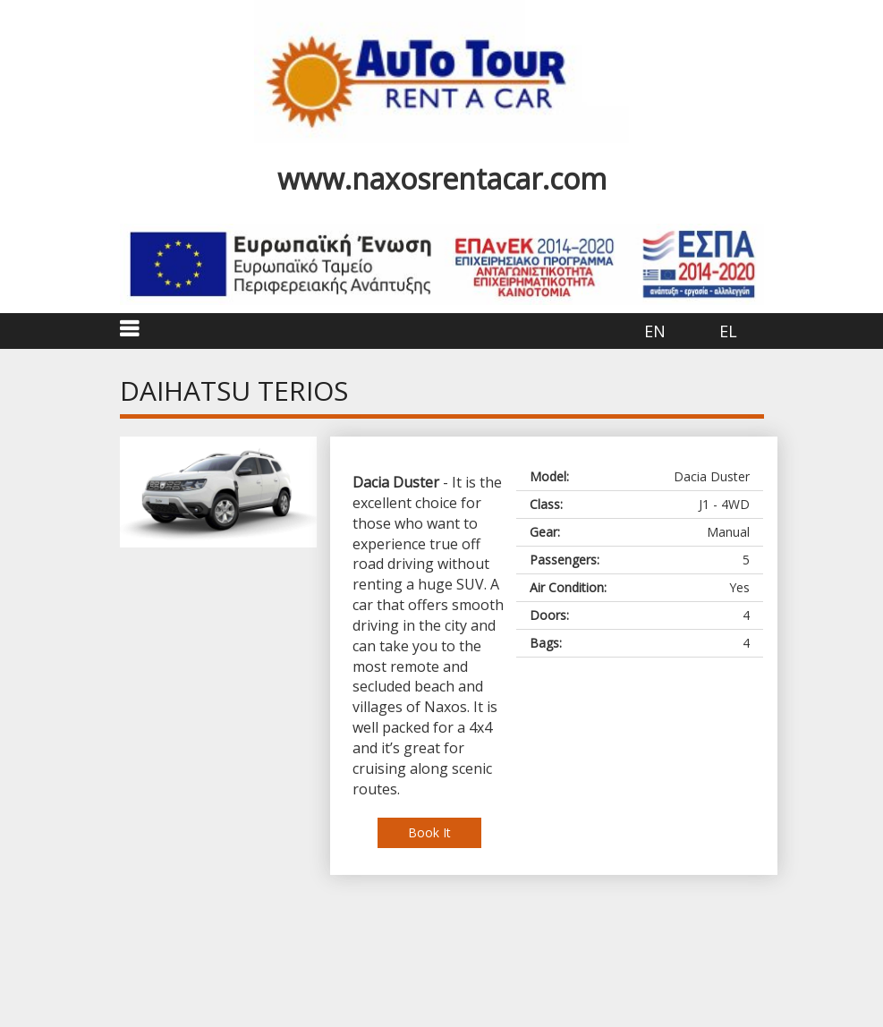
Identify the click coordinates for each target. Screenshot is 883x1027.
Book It (429, 832)
